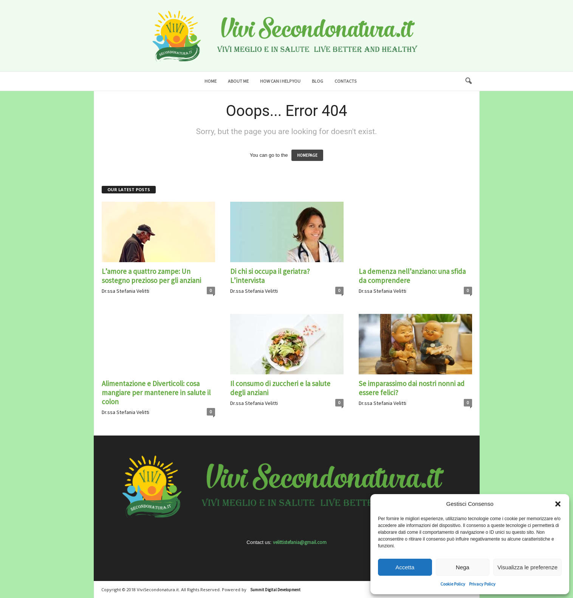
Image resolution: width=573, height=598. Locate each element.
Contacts (345, 81)
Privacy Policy (482, 584)
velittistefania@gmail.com (300, 542)
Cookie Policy (452, 584)
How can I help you (280, 81)
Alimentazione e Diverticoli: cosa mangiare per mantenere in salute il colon (156, 392)
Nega (462, 567)
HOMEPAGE (307, 155)
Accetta (404, 567)
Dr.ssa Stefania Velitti (125, 290)
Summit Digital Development (275, 589)
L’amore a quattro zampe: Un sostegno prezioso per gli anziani (151, 276)
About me (238, 81)
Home (210, 81)
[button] (558, 504)
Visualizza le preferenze (527, 567)
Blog (317, 81)
